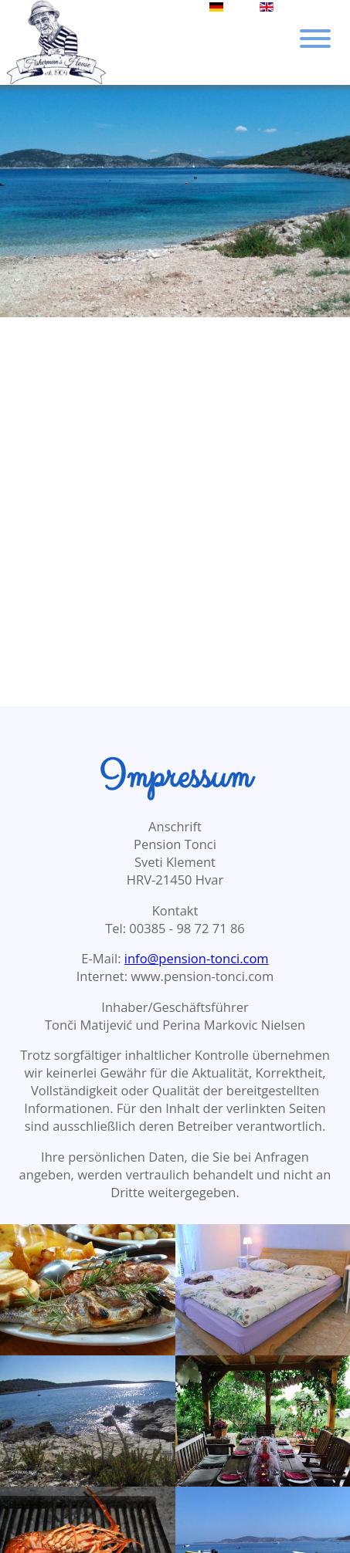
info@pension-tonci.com (196, 958)
